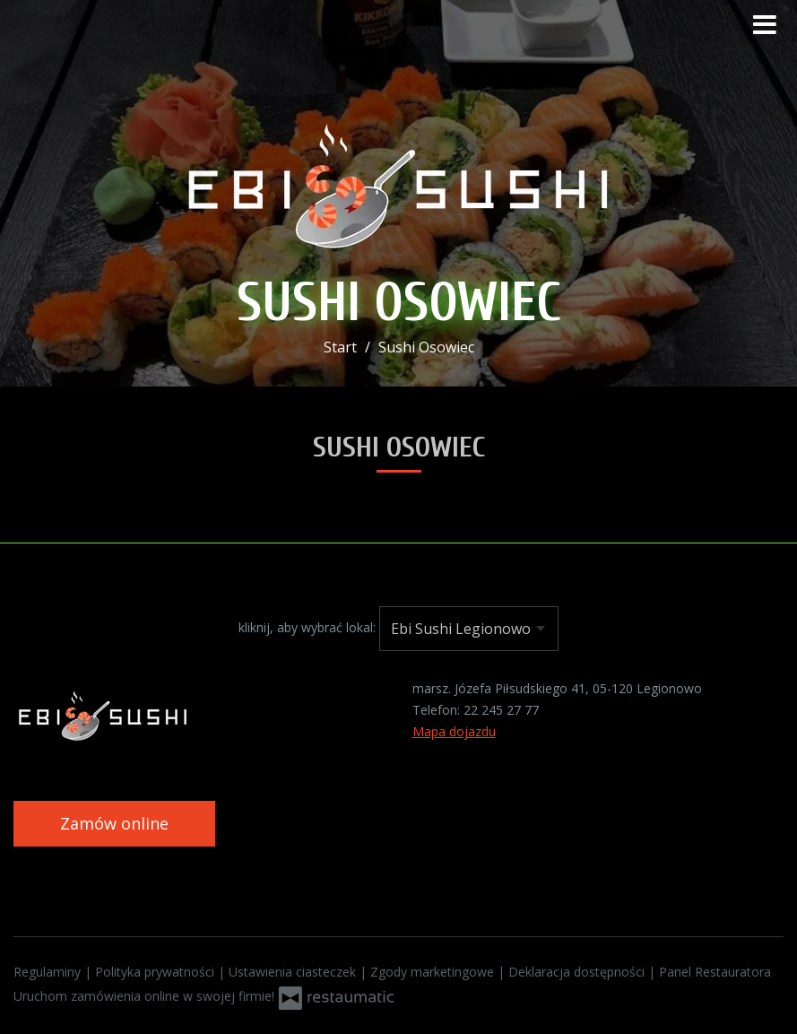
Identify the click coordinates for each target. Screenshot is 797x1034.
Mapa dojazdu (454, 731)
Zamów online (114, 823)
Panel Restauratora (715, 971)
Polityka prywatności (156, 971)
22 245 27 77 (501, 709)
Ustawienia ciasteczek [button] (294, 971)
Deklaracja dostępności (578, 971)
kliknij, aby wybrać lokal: (307, 627)
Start (340, 347)
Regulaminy (48, 971)
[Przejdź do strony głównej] (399, 178)
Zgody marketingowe (434, 971)
